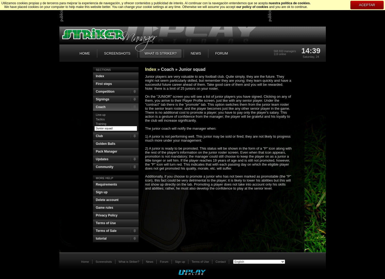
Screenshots (104, 261)
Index (100, 76)
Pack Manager (106, 151)
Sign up (102, 192)
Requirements (106, 184)
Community (117, 167)
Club (117, 136)
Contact (221, 261)
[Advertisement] (161, 13)
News (149, 261)
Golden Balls (105, 144)
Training (101, 123)
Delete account (107, 200)
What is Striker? (129, 261)
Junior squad (104, 128)
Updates (117, 159)
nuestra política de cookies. (289, 3)
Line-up (101, 114)
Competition (117, 91)
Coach (117, 107)
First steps (104, 84)
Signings (117, 99)
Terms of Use (106, 223)
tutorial (117, 238)
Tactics (100, 119)
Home (85, 261)
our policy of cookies (252, 7)
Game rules (104, 208)
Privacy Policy (106, 215)
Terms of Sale (117, 231)
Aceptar (367, 5)
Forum (164, 261)
